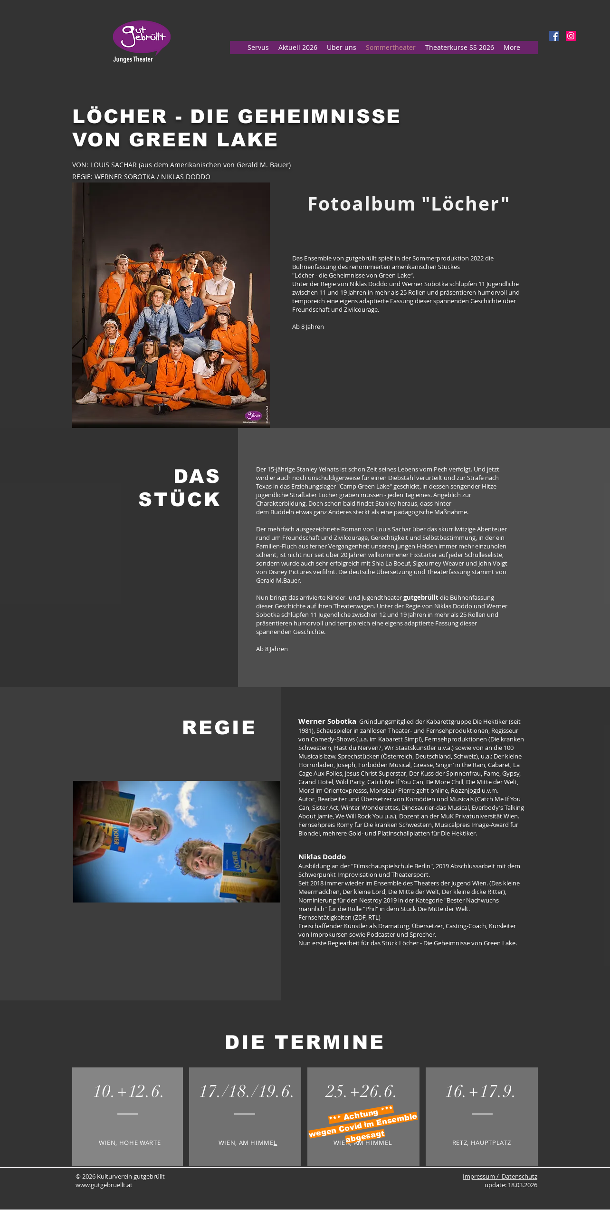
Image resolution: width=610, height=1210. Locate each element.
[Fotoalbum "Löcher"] (409, 204)
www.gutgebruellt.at (104, 1185)
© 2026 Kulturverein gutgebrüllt (120, 1176)
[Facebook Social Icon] (554, 36)
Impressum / (482, 1176)
